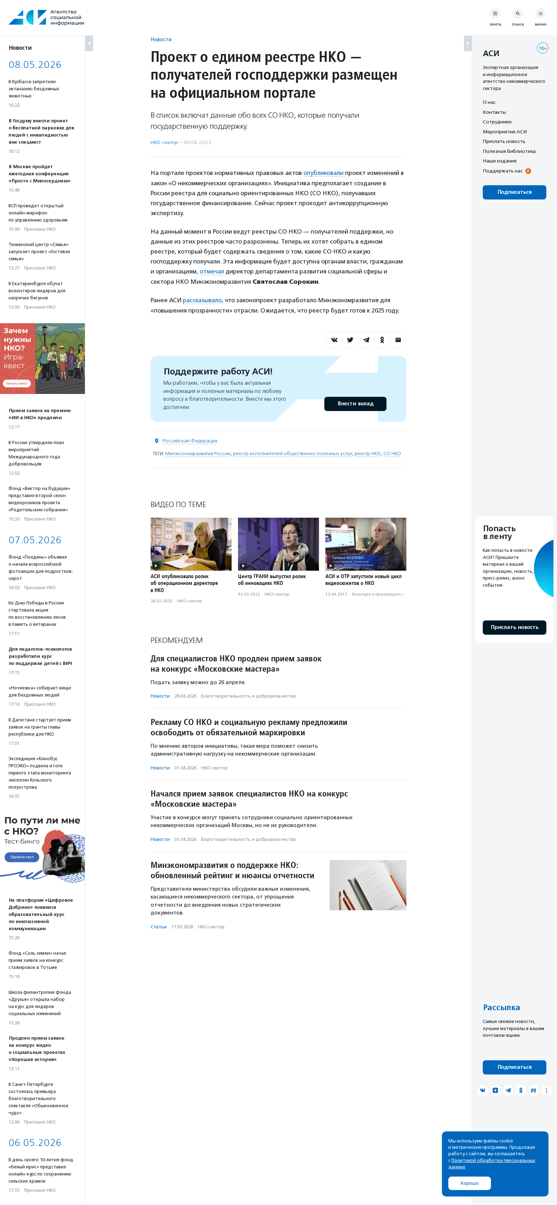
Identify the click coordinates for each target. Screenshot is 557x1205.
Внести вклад (355, 403)
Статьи (159, 925)
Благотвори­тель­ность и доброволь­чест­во (248, 695)
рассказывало (203, 299)
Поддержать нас (503, 171)
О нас (489, 102)
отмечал (213, 270)
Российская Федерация (190, 440)
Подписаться (514, 192)
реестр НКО (368, 453)
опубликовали (324, 172)
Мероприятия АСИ (505, 131)
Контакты (494, 112)
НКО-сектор (164, 142)
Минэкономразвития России (198, 453)
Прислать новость (504, 141)
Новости (161, 39)
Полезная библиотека (509, 151)
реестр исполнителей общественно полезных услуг (292, 453)
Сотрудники (497, 121)
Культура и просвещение (378, 593)
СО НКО (392, 453)
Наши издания (500, 161)
